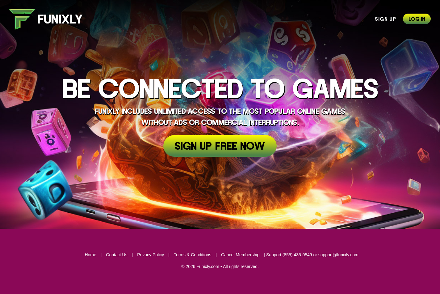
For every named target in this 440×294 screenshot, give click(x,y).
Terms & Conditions (192, 254)
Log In (417, 19)
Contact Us (116, 254)
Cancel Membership (240, 254)
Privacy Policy (150, 254)
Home (90, 254)
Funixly (49, 19)
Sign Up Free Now (220, 146)
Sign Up (385, 19)
